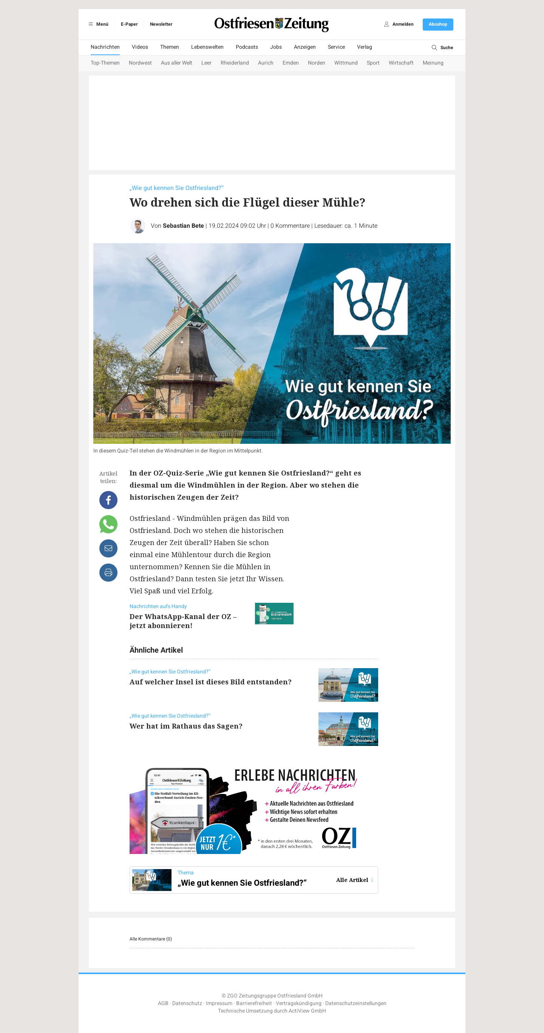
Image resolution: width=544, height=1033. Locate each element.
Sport (373, 63)
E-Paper (129, 24)
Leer (206, 63)
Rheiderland (235, 63)
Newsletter (161, 24)
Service (336, 47)
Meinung (433, 63)
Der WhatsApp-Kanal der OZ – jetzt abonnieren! (183, 621)
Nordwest (140, 63)
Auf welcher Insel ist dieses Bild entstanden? (211, 681)
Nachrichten (105, 47)
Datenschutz (187, 1003)
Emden (291, 63)
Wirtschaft (401, 63)
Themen (169, 47)
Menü (97, 24)
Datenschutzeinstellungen (355, 1003)
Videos (140, 47)
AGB (163, 1003)
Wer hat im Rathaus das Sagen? (186, 725)
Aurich (266, 63)
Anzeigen (305, 47)
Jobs (276, 47)
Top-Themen (105, 63)
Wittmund (346, 63)
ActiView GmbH (307, 1011)
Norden (316, 63)
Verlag (364, 47)
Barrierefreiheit (254, 1003)
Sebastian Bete (183, 225)
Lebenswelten (207, 47)
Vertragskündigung (298, 1003)
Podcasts (247, 47)
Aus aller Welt (176, 63)
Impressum (219, 1003)
